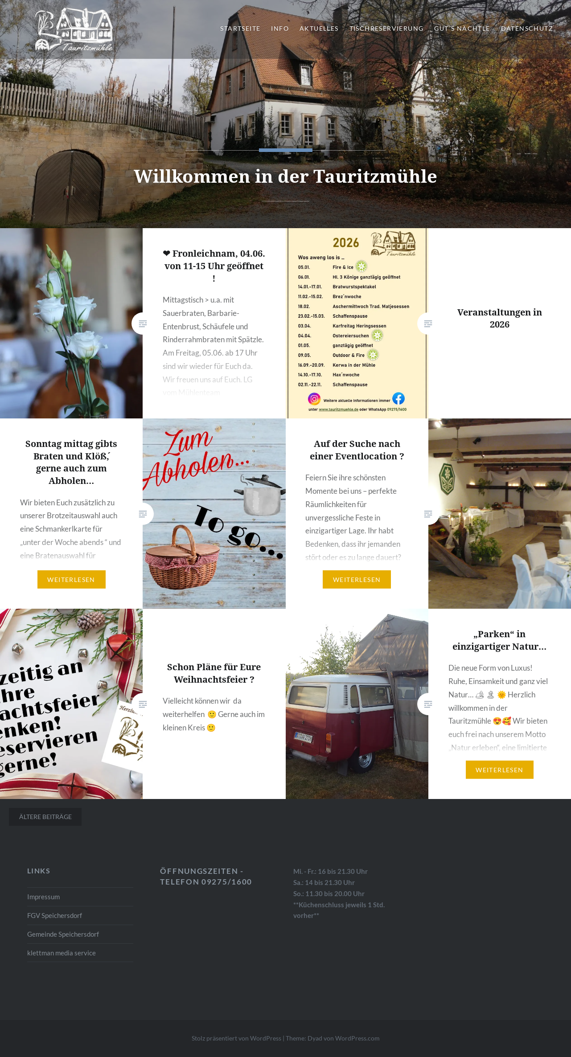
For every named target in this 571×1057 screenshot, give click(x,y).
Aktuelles (319, 28)
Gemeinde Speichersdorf (63, 934)
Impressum (43, 897)
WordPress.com (357, 1038)
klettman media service (61, 953)
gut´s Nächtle (462, 28)
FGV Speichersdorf (54, 915)
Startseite (240, 28)
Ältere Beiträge (45, 816)
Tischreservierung (386, 28)
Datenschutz (527, 28)
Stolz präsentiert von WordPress (236, 1038)
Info (280, 28)
